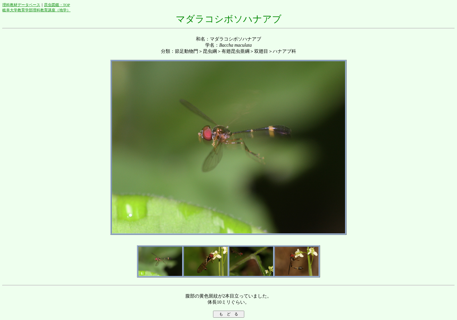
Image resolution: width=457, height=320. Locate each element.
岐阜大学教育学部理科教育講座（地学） (36, 10)
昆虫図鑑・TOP (57, 5)
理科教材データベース (21, 5)
